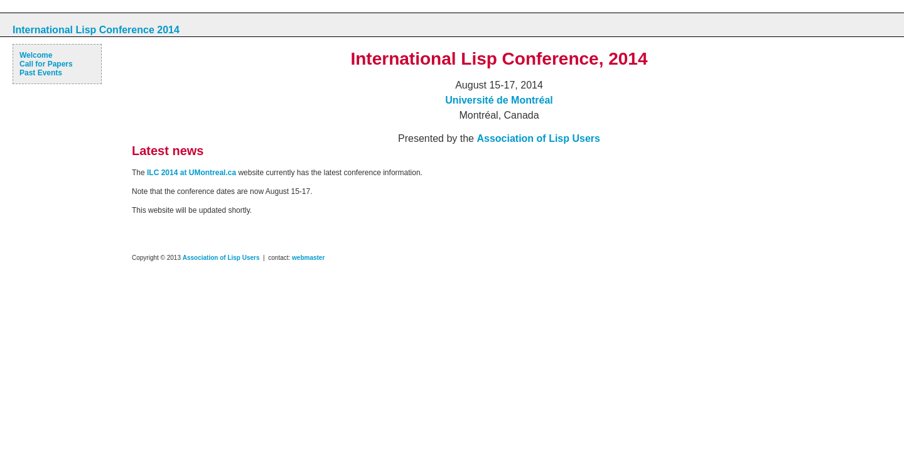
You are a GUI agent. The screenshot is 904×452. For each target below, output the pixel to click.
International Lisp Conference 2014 (96, 29)
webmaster (308, 257)
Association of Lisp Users (538, 138)
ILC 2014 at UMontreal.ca (191, 172)
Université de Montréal (499, 100)
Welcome (35, 55)
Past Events (40, 72)
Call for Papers (46, 64)
